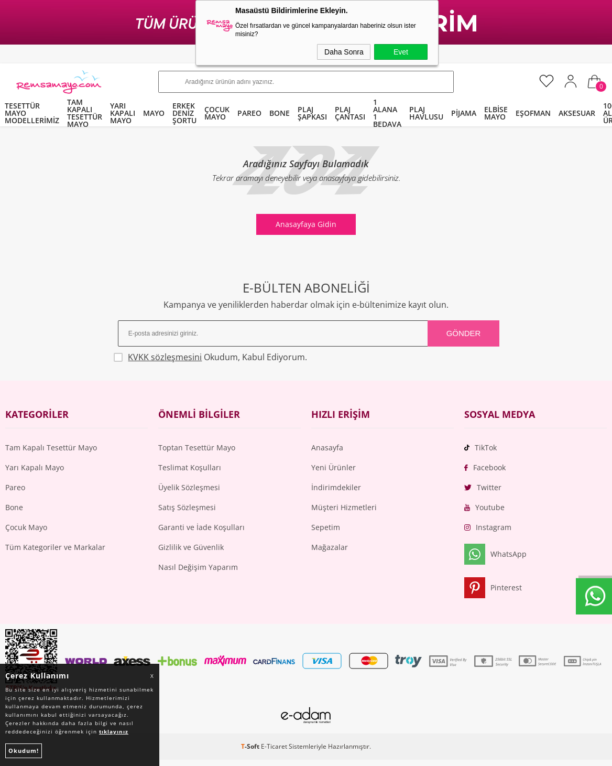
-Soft (251, 746)
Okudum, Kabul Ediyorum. (212, 357)
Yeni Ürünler (333, 467)
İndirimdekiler (336, 487)
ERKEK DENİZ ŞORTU (184, 113)
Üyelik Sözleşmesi (189, 487)
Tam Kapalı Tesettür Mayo (51, 447)
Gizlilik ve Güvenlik (191, 547)
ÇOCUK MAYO (217, 113)
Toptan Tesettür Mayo (196, 447)
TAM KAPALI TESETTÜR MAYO (84, 113)
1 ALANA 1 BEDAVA (387, 113)
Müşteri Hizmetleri (344, 507)
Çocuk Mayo (26, 527)
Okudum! (23, 750)
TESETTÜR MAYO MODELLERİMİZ (32, 113)
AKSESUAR (577, 113)
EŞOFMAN (533, 113)
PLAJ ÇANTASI (350, 113)
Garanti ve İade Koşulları (201, 527)
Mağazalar (329, 547)
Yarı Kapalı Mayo (34, 467)
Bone (14, 507)
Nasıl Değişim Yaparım (198, 567)
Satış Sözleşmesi (187, 507)
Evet (401, 52)
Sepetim (325, 527)
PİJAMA (463, 113)
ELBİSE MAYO (496, 113)
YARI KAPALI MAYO (122, 113)
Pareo (15, 487)
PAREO (249, 113)
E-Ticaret (274, 746)
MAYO (154, 113)
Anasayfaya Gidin (306, 224)
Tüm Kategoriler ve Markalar (55, 547)
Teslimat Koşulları (189, 467)
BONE (279, 113)
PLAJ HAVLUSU (426, 113)
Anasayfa (327, 447)
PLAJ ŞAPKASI (312, 113)
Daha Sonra (344, 52)
